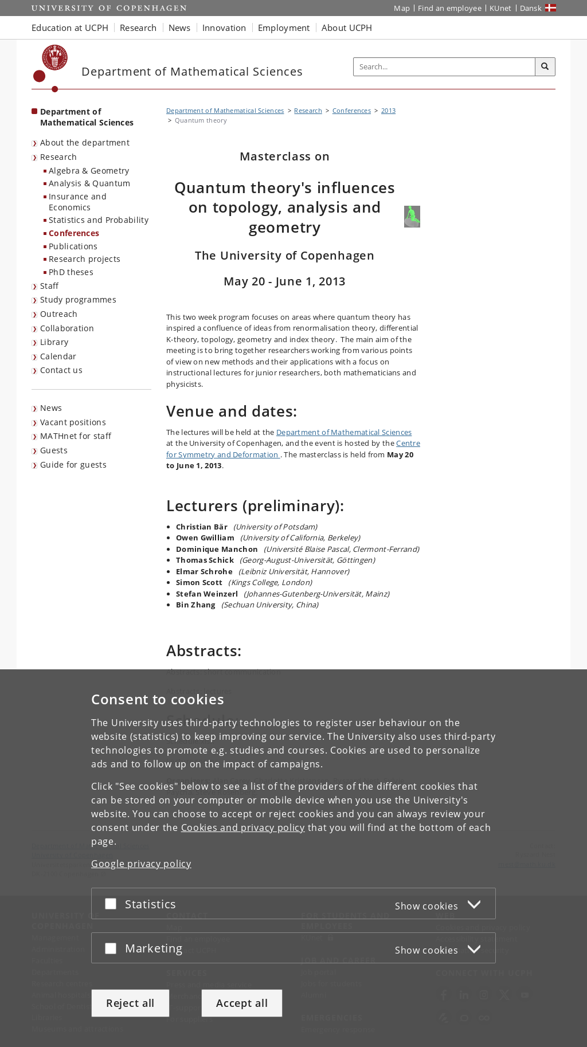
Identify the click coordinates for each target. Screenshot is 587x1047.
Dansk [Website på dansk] (531, 8)
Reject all (130, 1003)
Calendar (58, 356)
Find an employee (450, 8)
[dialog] (293, 858)
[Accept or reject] (113, 903)
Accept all (242, 1003)
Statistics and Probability (98, 219)
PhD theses (71, 271)
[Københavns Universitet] (50, 68)
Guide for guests (73, 464)
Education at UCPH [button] (70, 27)
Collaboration (67, 328)
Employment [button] (284, 27)
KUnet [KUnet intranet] (501, 8)
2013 (388, 110)
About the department (85, 142)
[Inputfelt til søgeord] (444, 66)
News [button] (180, 27)
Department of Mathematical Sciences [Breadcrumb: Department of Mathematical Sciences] (225, 110)
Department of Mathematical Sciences (344, 432)
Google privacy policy (141, 863)
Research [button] (138, 27)
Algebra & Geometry (89, 170)
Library (54, 341)
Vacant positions (73, 422)
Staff (49, 285)
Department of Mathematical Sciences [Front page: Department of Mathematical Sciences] (87, 117)
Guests (54, 450)
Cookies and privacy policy (243, 827)
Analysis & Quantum (89, 183)
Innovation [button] (224, 27)
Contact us (61, 369)
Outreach (58, 313)
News (51, 407)
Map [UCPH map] (402, 8)
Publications (73, 246)
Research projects (84, 258)
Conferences (74, 233)
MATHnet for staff (75, 435)
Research (58, 156)
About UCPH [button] (347, 27)
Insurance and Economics (78, 202)
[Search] (545, 67)
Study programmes (78, 299)
